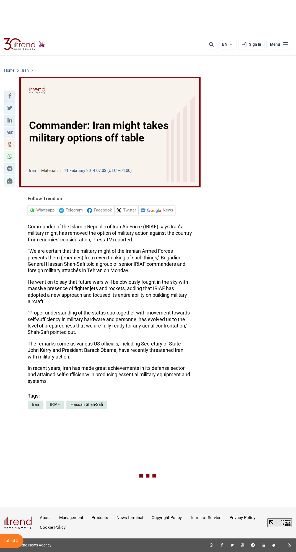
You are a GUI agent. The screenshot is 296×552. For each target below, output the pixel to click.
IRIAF (55, 404)
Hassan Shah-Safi (87, 404)
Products (100, 517)
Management (71, 517)
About (45, 517)
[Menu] (279, 44)
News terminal (129, 517)
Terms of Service (205, 517)
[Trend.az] (24, 44)
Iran (35, 404)
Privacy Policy (242, 517)
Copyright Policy (167, 517)
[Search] (211, 44)
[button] (10, 96)
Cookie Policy (53, 527)
